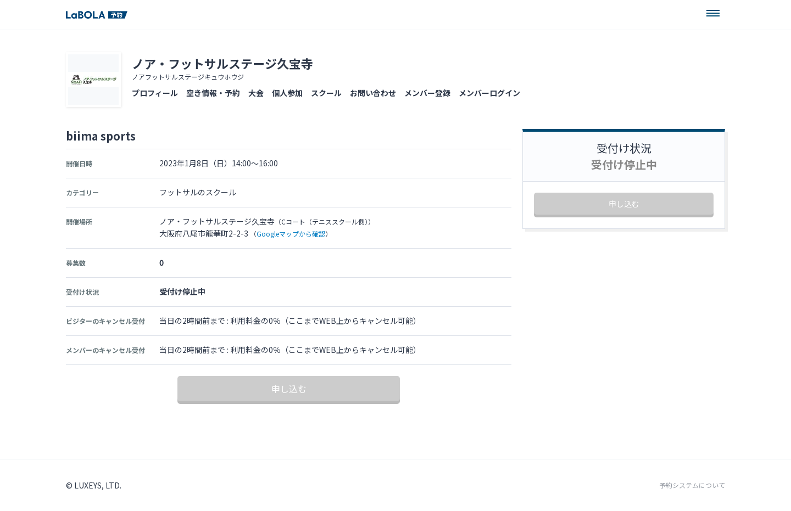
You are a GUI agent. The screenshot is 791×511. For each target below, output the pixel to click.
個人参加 (287, 92)
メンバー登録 (427, 92)
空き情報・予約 (213, 92)
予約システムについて (692, 485)
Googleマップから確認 (291, 233)
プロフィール (155, 92)
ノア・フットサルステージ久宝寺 (222, 63)
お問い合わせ (373, 92)
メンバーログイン (489, 92)
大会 (256, 92)
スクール (326, 92)
